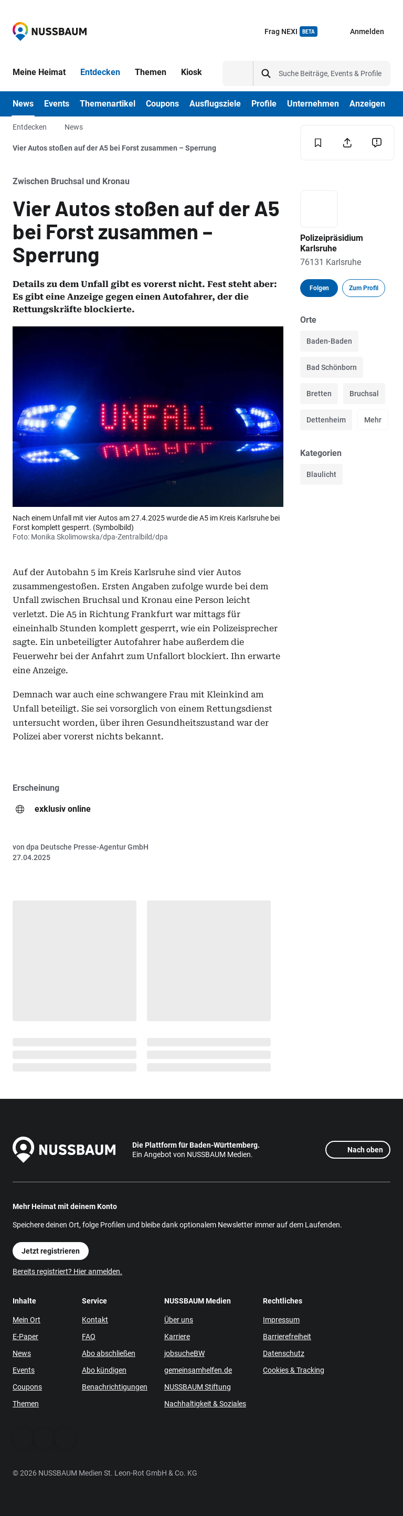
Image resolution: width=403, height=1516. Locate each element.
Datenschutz (283, 1353)
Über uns (178, 1320)
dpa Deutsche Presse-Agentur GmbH (87, 847)
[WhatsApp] (44, 1438)
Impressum (281, 1320)
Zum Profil (363, 288)
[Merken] (318, 142)
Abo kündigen (104, 1370)
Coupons (27, 1387)
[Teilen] (347, 142)
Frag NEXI (290, 31)
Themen (26, 1404)
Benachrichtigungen (114, 1387)
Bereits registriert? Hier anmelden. (67, 1271)
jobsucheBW (184, 1353)
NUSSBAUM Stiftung (197, 1387)
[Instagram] (65, 1438)
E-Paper (25, 1336)
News (74, 127)
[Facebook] (23, 1438)
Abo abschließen (108, 1353)
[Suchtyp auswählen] (237, 73)
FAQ (89, 1336)
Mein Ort (26, 1320)
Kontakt (95, 1320)
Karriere (177, 1336)
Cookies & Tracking (293, 1370)
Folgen (319, 288)
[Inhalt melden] (376, 142)
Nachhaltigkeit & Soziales (205, 1404)
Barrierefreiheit (287, 1336)
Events (24, 1370)
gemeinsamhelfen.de (198, 1370)
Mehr (372, 420)
